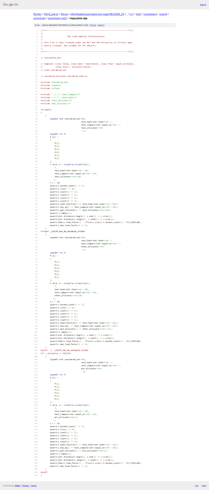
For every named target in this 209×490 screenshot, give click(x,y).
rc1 (132, 14)
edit (101, 25)
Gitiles (17, 485)
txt (197, 485)
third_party (51, 14)
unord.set (39, 18)
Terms (33, 485)
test (138, 14)
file (93, 25)
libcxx (64, 14)
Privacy (25, 485)
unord (163, 14)
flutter (37, 14)
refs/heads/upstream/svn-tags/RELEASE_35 (97, 14)
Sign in (203, 4)
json (203, 485)
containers (150, 14)
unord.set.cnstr (57, 18)
